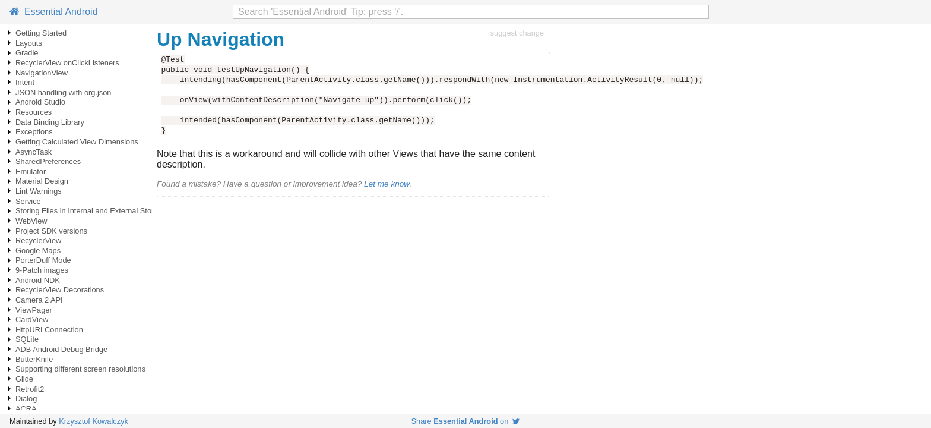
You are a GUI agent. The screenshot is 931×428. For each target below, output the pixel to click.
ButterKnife (34, 359)
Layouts (28, 43)
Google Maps (38, 250)
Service (28, 201)
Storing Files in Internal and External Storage (91, 210)
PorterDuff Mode (43, 260)
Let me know (386, 184)
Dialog (26, 398)
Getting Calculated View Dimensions (76, 141)
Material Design (41, 181)
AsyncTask (33, 151)
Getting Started (40, 33)
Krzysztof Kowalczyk (93, 421)
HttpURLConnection (49, 329)
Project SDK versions (51, 230)
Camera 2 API (39, 299)
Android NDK (37, 280)
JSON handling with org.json (63, 92)
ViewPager (33, 310)
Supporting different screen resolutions (80, 368)
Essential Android (54, 12)
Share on (465, 421)
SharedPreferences (48, 161)
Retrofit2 (29, 389)
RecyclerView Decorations (59, 289)
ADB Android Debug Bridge (61, 349)
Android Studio (40, 101)
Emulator (30, 171)
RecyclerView (38, 240)
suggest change (517, 33)
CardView (31, 319)
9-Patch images (41, 270)
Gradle (26, 52)
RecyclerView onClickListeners (67, 62)
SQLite (27, 339)
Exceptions (34, 131)
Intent (24, 82)
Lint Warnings (38, 191)
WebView (31, 220)
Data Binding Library (49, 122)
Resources (33, 112)
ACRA (26, 408)
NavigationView (41, 72)
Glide (24, 378)
